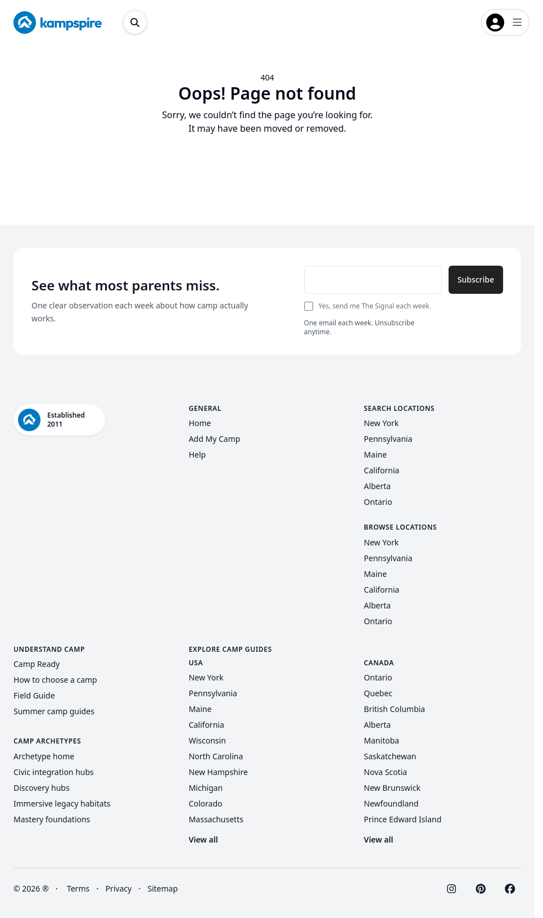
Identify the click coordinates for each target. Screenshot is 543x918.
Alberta (377, 486)
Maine (375, 454)
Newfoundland (391, 803)
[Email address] (373, 280)
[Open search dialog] (134, 22)
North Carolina (216, 756)
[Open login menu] (505, 22)
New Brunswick (392, 787)
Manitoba (381, 740)
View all (203, 839)
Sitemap (163, 888)
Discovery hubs (41, 787)
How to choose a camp (55, 679)
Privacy (119, 888)
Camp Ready (36, 664)
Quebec (378, 693)
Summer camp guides (53, 711)
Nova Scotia (385, 772)
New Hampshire (218, 772)
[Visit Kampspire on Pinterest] (480, 888)
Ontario (378, 501)
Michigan (206, 787)
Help (197, 454)
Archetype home (43, 756)
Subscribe (476, 279)
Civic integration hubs (53, 772)
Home (200, 423)
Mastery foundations (51, 819)
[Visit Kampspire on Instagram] (451, 888)
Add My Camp (215, 438)
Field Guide (34, 695)
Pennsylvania (388, 438)
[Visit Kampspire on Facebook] (510, 888)
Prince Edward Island (402, 819)
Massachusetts (216, 819)
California (381, 470)
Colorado (206, 803)
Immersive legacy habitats (61, 803)
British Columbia (394, 709)
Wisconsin (207, 740)
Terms (78, 888)
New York (381, 423)
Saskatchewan (390, 756)
